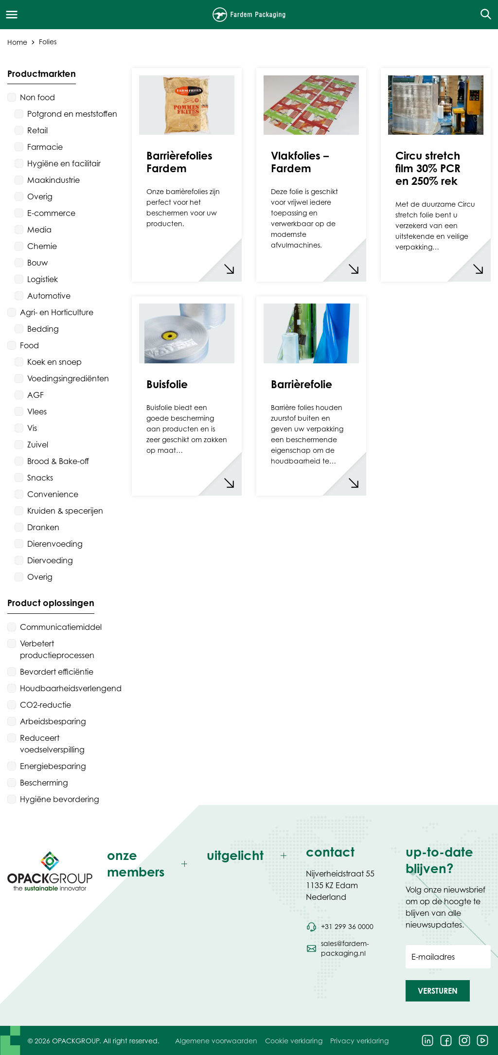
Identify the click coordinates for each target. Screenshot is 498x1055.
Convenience (52, 494)
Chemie (42, 246)
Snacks (40, 478)
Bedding (43, 329)
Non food (37, 97)
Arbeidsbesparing (53, 721)
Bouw (37, 263)
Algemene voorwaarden (216, 1041)
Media (39, 229)
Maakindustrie (53, 180)
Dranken (43, 527)
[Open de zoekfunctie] (483, 14)
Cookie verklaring (293, 1041)
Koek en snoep (54, 362)
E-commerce (51, 213)
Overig (40, 196)
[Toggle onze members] (149, 864)
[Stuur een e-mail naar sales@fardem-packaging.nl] (348, 948)
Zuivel (37, 444)
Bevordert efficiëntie (56, 672)
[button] (438, 990)
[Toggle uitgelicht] (249, 856)
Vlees (37, 411)
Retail (37, 130)
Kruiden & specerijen (65, 511)
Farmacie (45, 147)
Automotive (49, 296)
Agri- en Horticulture (56, 312)
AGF (35, 395)
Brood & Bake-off (58, 461)
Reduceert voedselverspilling (52, 743)
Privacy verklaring (359, 1041)
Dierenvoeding (55, 544)
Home (17, 41)
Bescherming (44, 782)
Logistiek (42, 279)
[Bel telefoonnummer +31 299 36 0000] (339, 926)
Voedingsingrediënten (68, 378)
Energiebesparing (53, 766)
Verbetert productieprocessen (57, 649)
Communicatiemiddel (61, 627)
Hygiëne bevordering (59, 799)
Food (29, 345)
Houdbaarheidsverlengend (71, 688)
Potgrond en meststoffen (72, 114)
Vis (32, 428)
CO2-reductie (45, 705)
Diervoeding (50, 560)
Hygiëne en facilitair (64, 163)
